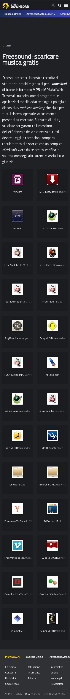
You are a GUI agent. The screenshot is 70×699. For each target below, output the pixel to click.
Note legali (56, 678)
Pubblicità (10, 678)
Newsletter (57, 683)
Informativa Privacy (34, 675)
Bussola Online (12, 13)
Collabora (10, 672)
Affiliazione (34, 666)
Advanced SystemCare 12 (40, 13)
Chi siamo (10, 666)
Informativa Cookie (57, 669)
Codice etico (12, 683)
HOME (8, 46)
